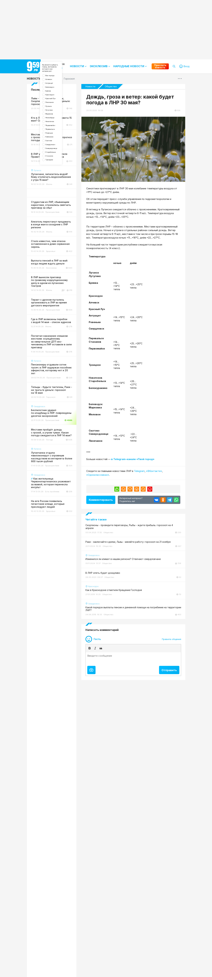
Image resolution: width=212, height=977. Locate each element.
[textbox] (133, 658)
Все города (54, 82)
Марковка (53, 138)
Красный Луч (55, 115)
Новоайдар (54, 143)
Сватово (53, 177)
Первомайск (55, 155)
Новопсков (54, 149)
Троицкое (53, 205)
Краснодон (54, 110)
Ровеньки (53, 166)
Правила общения (171, 639)
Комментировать (101, 499)
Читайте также (96, 519)
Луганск (52, 126)
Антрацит (53, 93)
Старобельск (55, 194)
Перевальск (55, 160)
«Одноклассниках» (97, 474)
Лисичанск (54, 121)
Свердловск (55, 183)
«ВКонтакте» (154, 471)
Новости (34, 78)
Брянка (52, 104)
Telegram (139, 471)
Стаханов (53, 199)
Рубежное (54, 171)
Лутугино (53, 132)
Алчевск (52, 87)
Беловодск (54, 98)
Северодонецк (56, 188)
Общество (111, 86)
